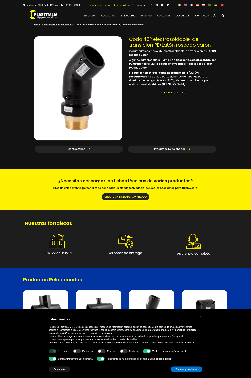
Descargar (183, 15)
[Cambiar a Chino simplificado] (222, 5)
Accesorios (109, 15)
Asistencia (164, 15)
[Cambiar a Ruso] (204, 5)
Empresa (90, 15)
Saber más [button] (59, 369)
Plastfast (146, 15)
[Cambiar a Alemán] (216, 5)
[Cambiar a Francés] (192, 5)
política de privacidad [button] (169, 327)
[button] (200, 316)
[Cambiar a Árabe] (210, 5)
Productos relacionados (172, 149)
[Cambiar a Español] (198, 5)
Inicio (37, 24)
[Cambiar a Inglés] (185, 5)
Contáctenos (79, 149)
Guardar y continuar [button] (186, 369)
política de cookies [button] (102, 333)
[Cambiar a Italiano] (179, 5)
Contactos (202, 15)
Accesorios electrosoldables (57, 24)
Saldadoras (129, 15)
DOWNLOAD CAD (172, 92)
